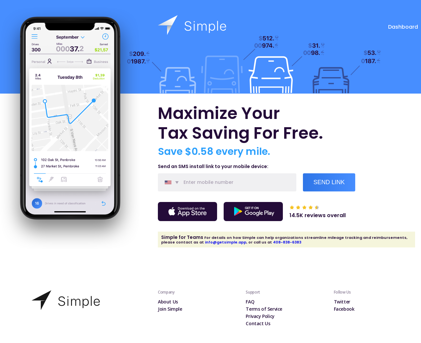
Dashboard (403, 27)
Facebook (344, 309)
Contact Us (258, 323)
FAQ (250, 302)
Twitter (342, 302)
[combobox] (169, 182)
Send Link (329, 182)
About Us (168, 302)
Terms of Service (264, 309)
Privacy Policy (260, 316)
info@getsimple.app (225, 242)
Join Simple (170, 309)
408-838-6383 (287, 242)
